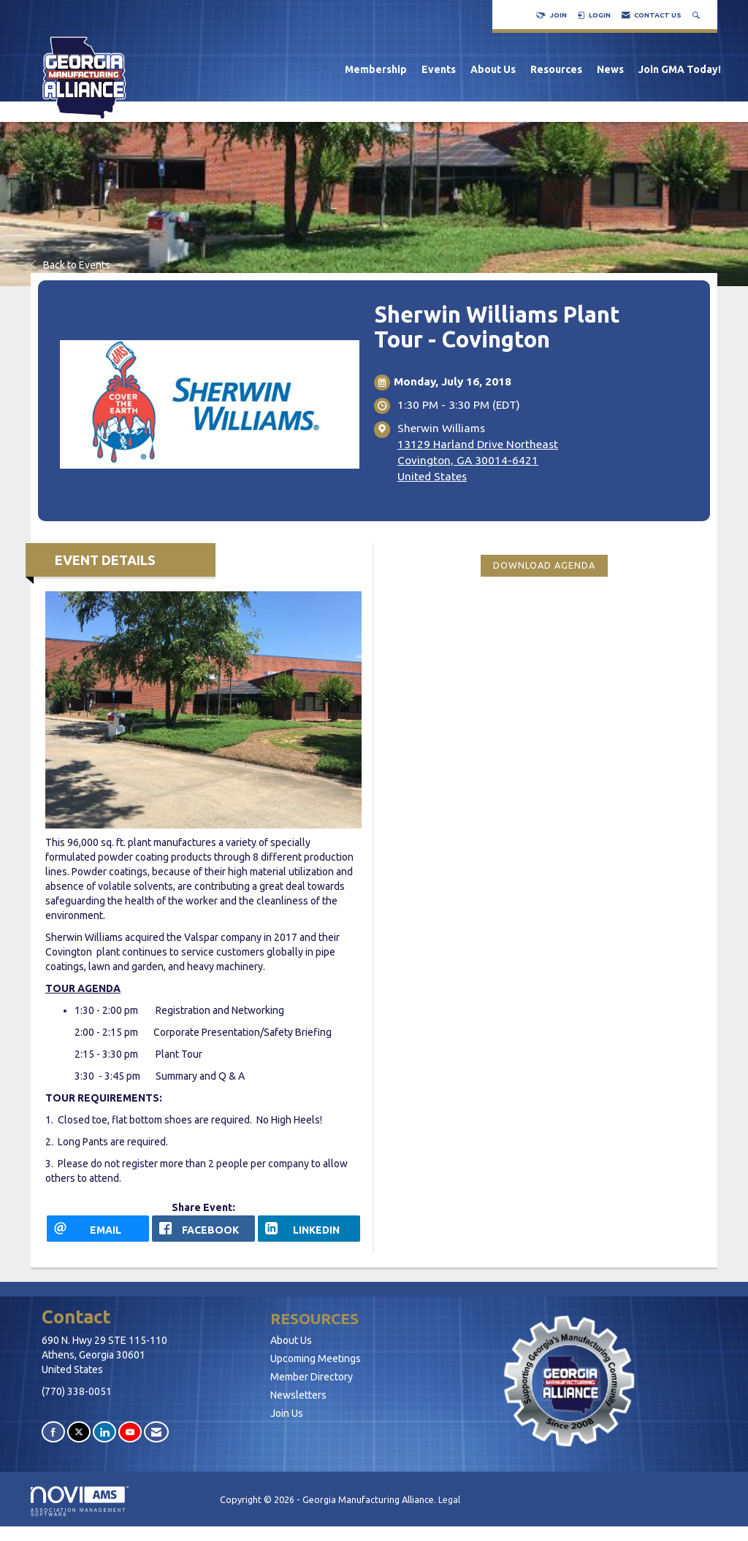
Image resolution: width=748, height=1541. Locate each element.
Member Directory (311, 1377)
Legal (449, 1499)
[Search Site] (697, 15)
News (610, 69)
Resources (556, 69)
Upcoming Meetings (315, 1358)
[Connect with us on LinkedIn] (104, 1431)
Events (438, 69)
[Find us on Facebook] (53, 1431)
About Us (493, 69)
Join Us (286, 1413)
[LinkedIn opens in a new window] (309, 1228)
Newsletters (298, 1395)
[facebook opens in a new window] (203, 1228)
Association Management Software (80, 1501)
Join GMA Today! (679, 69)
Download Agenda (544, 565)
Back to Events (70, 265)
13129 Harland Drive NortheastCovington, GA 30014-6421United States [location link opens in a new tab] (477, 460)
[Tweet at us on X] (79, 1431)
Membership (376, 69)
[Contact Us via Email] (156, 1431)
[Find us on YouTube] (130, 1431)
